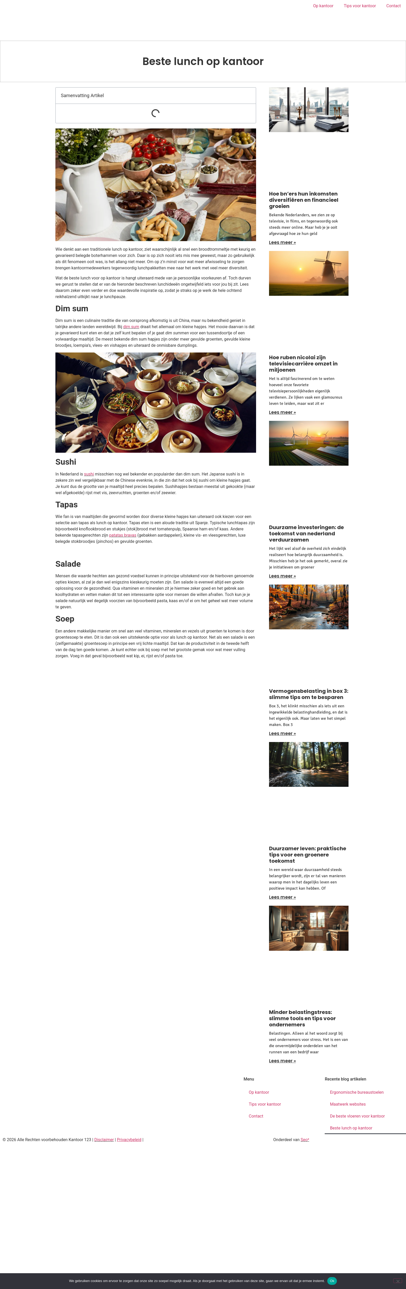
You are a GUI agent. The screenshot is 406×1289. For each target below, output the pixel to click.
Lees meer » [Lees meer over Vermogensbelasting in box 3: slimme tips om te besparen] (282, 733)
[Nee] (397, 1280)
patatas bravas (122, 535)
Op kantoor (323, 5)
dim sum (131, 326)
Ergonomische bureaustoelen (357, 1092)
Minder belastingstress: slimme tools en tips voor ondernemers (302, 1018)
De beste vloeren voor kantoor (357, 1116)
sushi (89, 474)
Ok (332, 1281)
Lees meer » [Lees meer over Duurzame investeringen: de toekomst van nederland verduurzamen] (282, 576)
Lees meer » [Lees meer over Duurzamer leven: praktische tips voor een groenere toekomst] (282, 897)
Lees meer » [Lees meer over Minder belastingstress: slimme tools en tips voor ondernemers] (282, 1061)
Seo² (305, 1139)
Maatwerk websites (348, 1104)
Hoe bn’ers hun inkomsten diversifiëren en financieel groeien (303, 200)
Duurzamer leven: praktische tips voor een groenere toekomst (307, 855)
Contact (393, 5)
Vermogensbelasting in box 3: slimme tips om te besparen (308, 694)
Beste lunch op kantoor (351, 1128)
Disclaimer (104, 1139)
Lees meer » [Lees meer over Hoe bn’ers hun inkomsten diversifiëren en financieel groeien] (282, 242)
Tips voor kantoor (360, 5)
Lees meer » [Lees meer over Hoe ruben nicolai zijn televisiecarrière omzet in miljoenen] (282, 412)
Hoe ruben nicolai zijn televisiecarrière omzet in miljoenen (303, 363)
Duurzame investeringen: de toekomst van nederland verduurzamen (306, 533)
